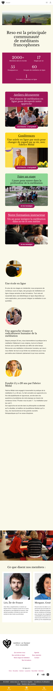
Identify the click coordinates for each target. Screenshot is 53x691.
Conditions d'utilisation (42, 682)
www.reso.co (14, 682)
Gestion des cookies (29, 684)
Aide (18, 684)
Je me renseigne (26, 206)
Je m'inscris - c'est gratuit (26, 127)
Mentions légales (27, 682)
